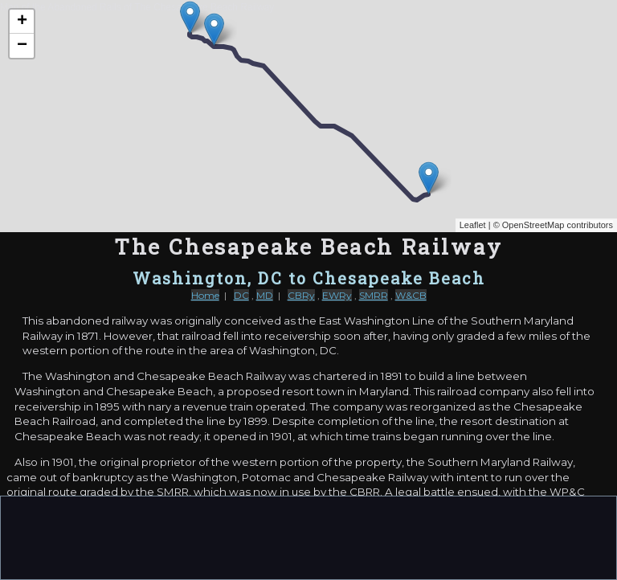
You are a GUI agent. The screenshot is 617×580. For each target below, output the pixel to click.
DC (241, 295)
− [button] (22, 46)
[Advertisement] (308, 536)
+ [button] (22, 22)
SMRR (373, 295)
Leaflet (473, 225)
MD (264, 295)
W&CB (411, 295)
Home (205, 295)
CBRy (301, 295)
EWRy (337, 295)
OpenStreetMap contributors (557, 225)
